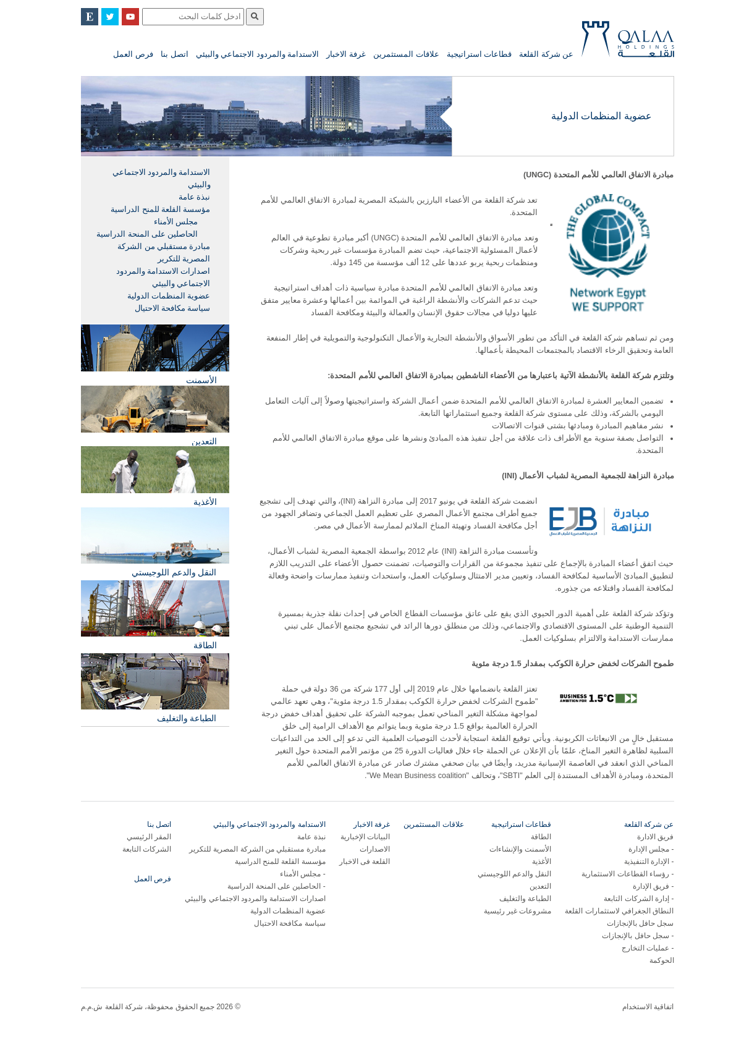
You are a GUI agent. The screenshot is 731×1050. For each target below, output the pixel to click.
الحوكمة (650, 960)
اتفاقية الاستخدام (636, 1006)
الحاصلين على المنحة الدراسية (135, 234)
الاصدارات (363, 849)
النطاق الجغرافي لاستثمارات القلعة (607, 911)
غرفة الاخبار (334, 54)
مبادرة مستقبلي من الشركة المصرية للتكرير (152, 252)
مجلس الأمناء (164, 222)
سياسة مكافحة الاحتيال (161, 308)
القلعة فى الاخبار (353, 861)
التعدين (528, 886)
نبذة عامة (182, 197)
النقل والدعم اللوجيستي (503, 874)
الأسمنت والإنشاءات (508, 849)
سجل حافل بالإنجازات (628, 923)
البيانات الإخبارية (353, 836)
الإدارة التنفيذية (634, 861)
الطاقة (529, 836)
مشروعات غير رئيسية (506, 911)
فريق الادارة (643, 836)
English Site (78, 16)
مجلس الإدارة (637, 849)
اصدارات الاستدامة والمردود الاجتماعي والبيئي (151, 277)
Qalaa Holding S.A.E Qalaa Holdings (616, 44)
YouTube (118, 16)
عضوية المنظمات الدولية (157, 296)
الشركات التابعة (135, 849)
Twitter (98, 16)
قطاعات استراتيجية (468, 54)
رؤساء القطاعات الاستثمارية (613, 874)
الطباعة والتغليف (513, 898)
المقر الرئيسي (137, 836)
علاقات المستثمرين (394, 54)
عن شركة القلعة (534, 54)
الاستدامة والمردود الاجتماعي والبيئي (246, 54)
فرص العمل (121, 54)
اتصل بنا (163, 54)
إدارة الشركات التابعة (624, 898)
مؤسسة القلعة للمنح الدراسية (148, 209)
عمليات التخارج (633, 948)
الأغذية (529, 861)
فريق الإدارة (639, 886)
